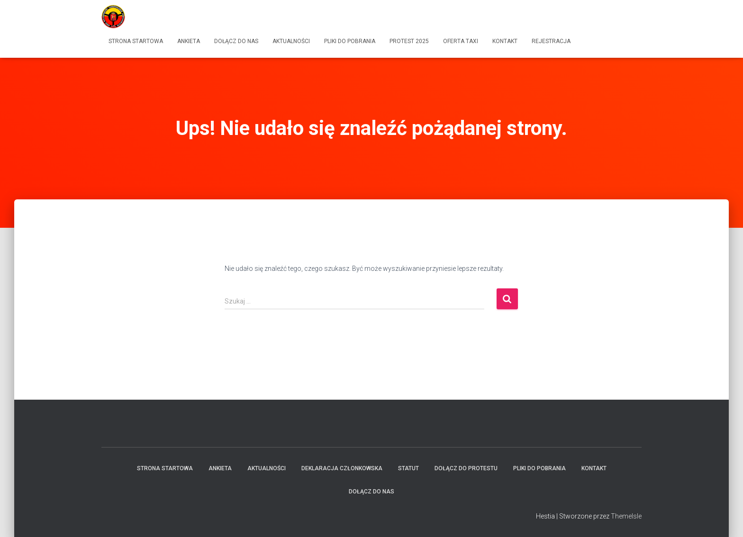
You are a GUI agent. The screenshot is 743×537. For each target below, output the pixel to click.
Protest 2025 (409, 41)
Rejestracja (551, 41)
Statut (408, 468)
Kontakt (504, 41)
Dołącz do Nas (236, 41)
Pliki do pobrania (349, 41)
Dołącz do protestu (466, 468)
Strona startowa (136, 41)
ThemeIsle (626, 516)
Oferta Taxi (460, 41)
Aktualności (291, 41)
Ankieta (188, 41)
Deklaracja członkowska (341, 468)
